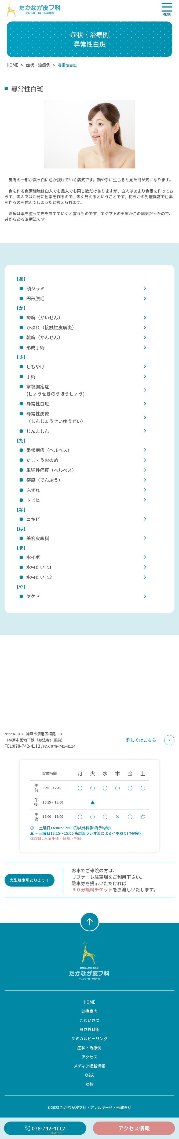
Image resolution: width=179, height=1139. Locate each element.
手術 (30, 376)
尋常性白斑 (37, 403)
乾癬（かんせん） (44, 337)
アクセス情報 (134, 1128)
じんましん (37, 431)
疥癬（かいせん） (44, 317)
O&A (89, 1075)
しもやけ (35, 366)
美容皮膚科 (37, 538)
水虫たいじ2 (39, 577)
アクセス (89, 1057)
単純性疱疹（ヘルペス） (51, 470)
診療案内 (89, 1011)
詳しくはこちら (141, 740)
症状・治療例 (38, 65)
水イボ (33, 557)
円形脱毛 (35, 298)
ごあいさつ (89, 1020)
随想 (89, 1084)
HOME (12, 65)
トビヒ (33, 500)
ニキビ (33, 519)
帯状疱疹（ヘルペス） (49, 450)
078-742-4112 (45, 1129)
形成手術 (35, 347)
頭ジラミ (35, 288)
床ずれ (33, 490)
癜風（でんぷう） (44, 479)
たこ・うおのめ (42, 460)
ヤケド (33, 596)
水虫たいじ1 (39, 567)
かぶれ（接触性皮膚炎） (51, 327)
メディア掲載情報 (89, 1066)
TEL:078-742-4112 (22, 746)
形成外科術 (89, 1029)
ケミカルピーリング (89, 1038)
